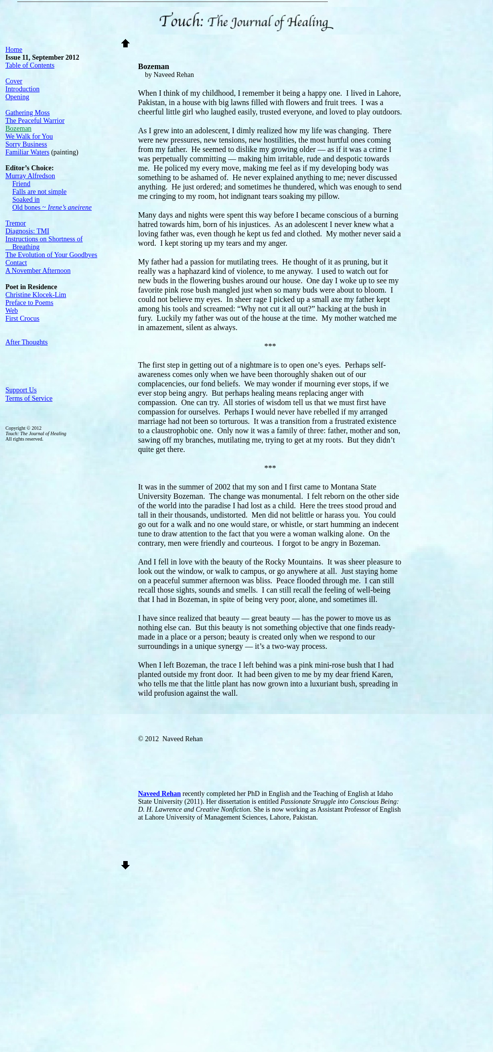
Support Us (20, 390)
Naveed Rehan (159, 793)
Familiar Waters (27, 152)
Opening (17, 97)
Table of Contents (29, 65)
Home (13, 49)
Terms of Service (28, 398)
